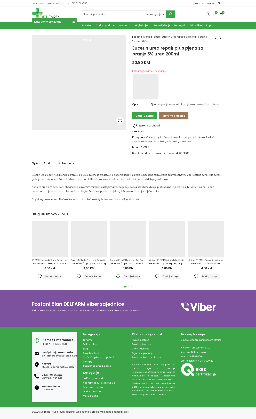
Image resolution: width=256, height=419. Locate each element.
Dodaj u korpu (145, 115)
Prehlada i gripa (183, 260)
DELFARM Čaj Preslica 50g (206, 263)
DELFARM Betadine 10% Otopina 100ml (54, 263)
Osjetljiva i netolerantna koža (148, 141)
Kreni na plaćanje (173, 115)
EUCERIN (145, 147)
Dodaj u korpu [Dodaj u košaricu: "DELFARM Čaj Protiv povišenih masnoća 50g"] (132, 276)
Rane (53, 260)
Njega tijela (191, 137)
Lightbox (120, 120)
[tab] (35, 163)
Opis (35, 163)
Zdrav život (186, 141)
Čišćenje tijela (154, 137)
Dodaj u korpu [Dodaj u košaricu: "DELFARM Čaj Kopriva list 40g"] (93, 276)
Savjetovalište (91, 353)
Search (170, 14)
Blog (220, 3)
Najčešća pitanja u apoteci (98, 357)
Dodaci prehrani (92, 391)
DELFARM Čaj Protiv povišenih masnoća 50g (136, 263)
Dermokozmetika (173, 137)
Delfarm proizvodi (93, 378)
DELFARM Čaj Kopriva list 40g (89, 263)
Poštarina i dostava (59, 163)
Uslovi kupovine (140, 348)
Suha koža (172, 141)
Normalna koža (207, 137)
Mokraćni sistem (223, 260)
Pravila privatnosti (142, 344)
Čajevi (74, 260)
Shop (157, 36)
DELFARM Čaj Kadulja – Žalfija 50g (169, 263)
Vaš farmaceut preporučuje (99, 382)
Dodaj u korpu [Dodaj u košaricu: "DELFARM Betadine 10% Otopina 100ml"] (53, 276)
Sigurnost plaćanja (142, 353)
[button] (125, 286)
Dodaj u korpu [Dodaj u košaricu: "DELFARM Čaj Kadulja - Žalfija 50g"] (171, 276)
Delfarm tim (90, 344)
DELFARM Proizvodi (40, 260)
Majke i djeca (90, 396)
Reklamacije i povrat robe (146, 357)
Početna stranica (142, 36)
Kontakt (211, 3)
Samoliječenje (64, 260)
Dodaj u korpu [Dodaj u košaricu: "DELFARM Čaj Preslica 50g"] (210, 276)
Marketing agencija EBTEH (114, 411)
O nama (199, 3)
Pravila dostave (140, 340)
